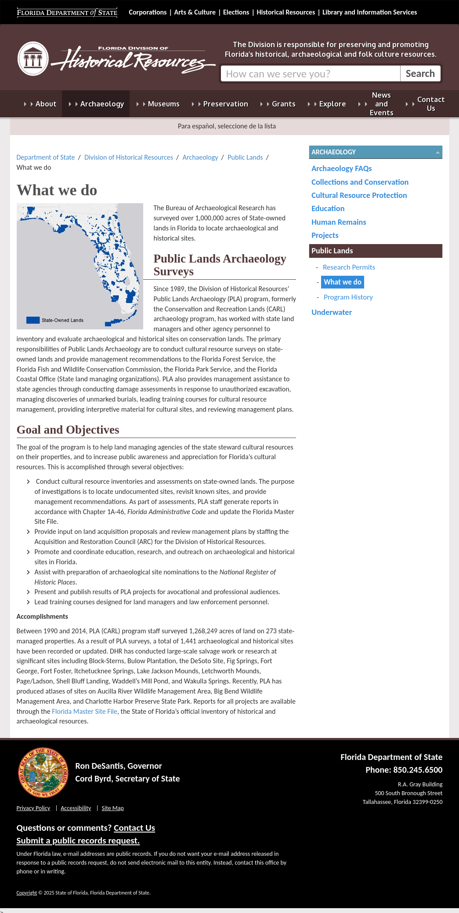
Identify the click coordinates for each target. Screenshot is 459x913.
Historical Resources (286, 12)
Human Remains (338, 217)
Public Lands (245, 152)
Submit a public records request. (78, 835)
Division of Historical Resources (128, 152)
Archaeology (200, 152)
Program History (348, 291)
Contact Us (134, 822)
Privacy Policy (34, 803)
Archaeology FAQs (341, 163)
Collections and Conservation (359, 177)
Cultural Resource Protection (359, 190)
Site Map (113, 803)
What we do (342, 276)
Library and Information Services (369, 12)
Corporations (148, 12)
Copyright (27, 887)
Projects (324, 230)
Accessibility (76, 803)
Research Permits (349, 262)
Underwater (331, 307)
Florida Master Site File (84, 706)
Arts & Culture (195, 12)
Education (327, 203)
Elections (236, 12)
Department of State (46, 152)
